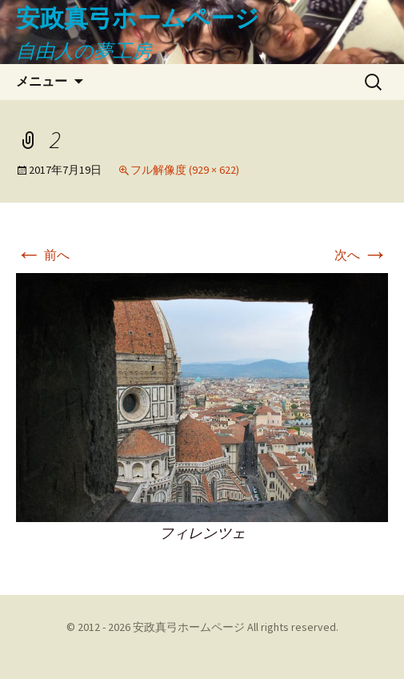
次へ (361, 255)
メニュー (41, 81)
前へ (43, 255)
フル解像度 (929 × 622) (184, 170)
